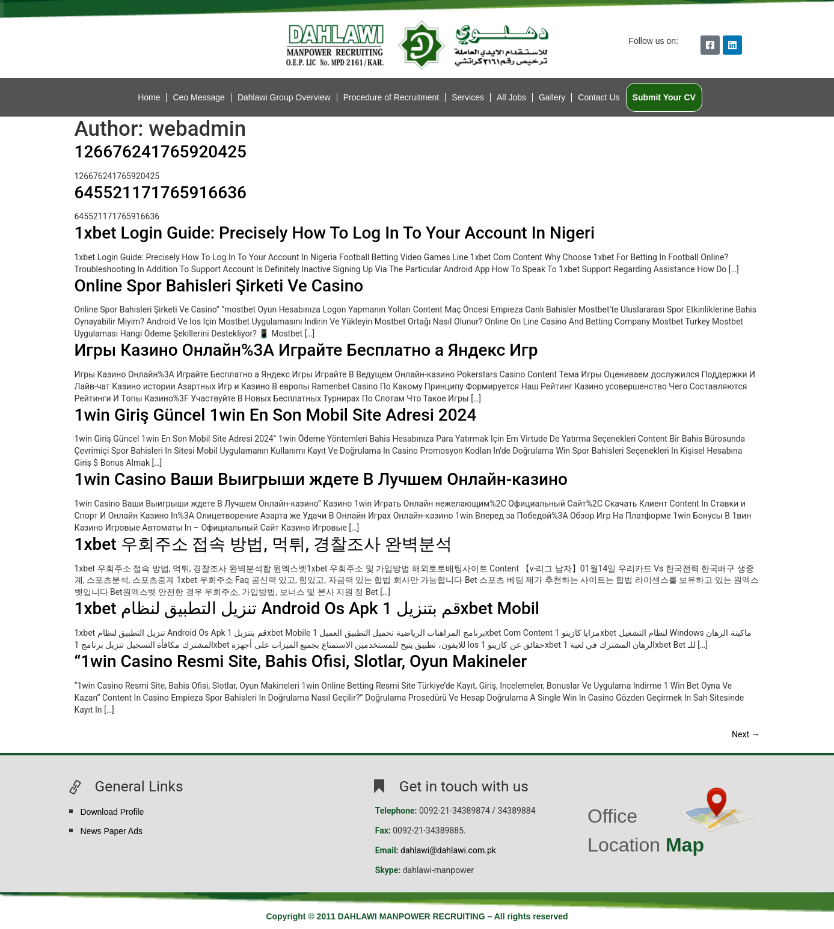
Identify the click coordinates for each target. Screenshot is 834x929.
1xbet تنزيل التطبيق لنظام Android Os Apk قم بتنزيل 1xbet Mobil (307, 608)
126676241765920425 (161, 152)
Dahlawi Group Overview (284, 97)
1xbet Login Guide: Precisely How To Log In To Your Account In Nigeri (335, 233)
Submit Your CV (664, 97)
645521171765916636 (161, 193)
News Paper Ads (112, 831)
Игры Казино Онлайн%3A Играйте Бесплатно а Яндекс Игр (306, 350)
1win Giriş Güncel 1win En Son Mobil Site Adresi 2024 (276, 415)
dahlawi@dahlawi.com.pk (448, 850)
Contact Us (598, 97)
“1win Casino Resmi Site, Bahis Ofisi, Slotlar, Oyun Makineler (301, 661)
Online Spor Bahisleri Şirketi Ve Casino (219, 286)
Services (468, 97)
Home (149, 97)
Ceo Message (198, 97)
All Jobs (511, 97)
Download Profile (112, 812)
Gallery (552, 97)
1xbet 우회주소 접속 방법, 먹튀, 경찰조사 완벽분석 (263, 544)
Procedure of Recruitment (391, 97)
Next (745, 734)
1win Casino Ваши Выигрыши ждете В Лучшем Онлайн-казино (321, 479)
